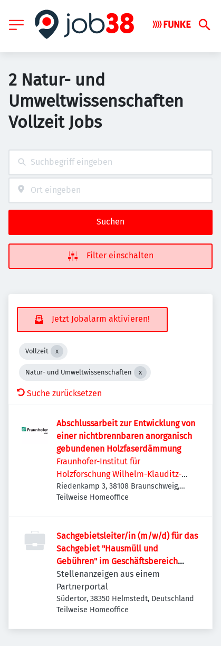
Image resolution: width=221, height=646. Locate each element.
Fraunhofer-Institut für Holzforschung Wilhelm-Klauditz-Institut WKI (118, 474)
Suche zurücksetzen (59, 393)
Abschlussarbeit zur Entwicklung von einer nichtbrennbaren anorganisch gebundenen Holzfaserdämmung (125, 436)
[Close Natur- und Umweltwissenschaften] (140, 372)
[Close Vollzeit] (57, 351)
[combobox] (110, 162)
